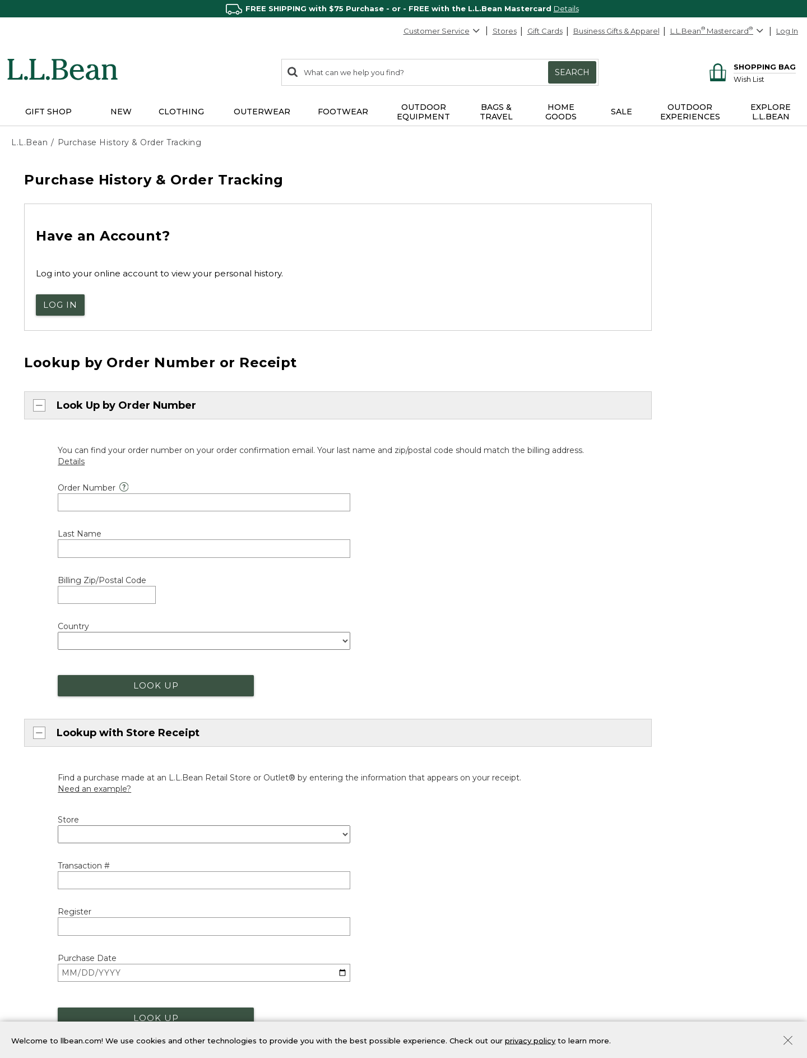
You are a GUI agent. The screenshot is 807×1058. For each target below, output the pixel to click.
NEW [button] (121, 112)
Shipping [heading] (231, 686)
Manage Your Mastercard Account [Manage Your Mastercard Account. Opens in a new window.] (274, 1016)
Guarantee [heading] (235, 752)
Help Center (45, 786)
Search (572, 72)
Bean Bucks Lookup (249, 996)
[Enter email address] (679, 1008)
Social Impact (641, 730)
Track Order (453, 709)
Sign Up (767, 1007)
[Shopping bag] (751, 66)
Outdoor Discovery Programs (64, 977)
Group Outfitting (444, 911)
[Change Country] (758, 660)
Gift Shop (431, 977)
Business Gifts (438, 872)
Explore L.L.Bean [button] (770, 112)
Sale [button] (621, 112)
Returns (226, 791)
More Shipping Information (261, 724)
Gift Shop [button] (48, 112)
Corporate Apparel (448, 892)
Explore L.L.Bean (646, 710)
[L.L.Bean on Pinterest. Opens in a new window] (636, 827)
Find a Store (436, 770)
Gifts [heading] (424, 959)
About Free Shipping (250, 705)
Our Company (641, 769)
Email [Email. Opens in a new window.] (33, 764)
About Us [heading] (636, 692)
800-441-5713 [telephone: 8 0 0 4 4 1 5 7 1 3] (373, 596)
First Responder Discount (258, 856)
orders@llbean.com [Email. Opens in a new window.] (161, 596)
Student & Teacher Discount (263, 895)
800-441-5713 (46, 706)
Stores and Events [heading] (453, 751)
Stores (505, 30)
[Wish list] (765, 79)
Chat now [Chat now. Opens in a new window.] (43, 596)
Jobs (624, 788)
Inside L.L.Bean (643, 749)
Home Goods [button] (561, 112)
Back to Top (37, 658)
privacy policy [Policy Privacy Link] (530, 1040)
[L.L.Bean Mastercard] (718, 31)
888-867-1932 (102, 725)
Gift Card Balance (446, 1016)
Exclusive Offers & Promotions (266, 915)
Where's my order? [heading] (454, 686)
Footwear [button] (343, 112)
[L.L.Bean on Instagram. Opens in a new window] (652, 827)
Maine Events (438, 789)
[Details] (71, 454)
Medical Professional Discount (267, 837)
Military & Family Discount (258, 876)
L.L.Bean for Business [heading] (460, 854)
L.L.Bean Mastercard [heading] (262, 958)
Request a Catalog (650, 807)
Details (566, 8)
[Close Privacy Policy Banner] (788, 1041)
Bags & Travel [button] (496, 112)
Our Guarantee (239, 771)
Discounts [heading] (234, 819)
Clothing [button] (181, 112)
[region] (403, 8)
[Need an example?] (94, 533)
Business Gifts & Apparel (616, 30)
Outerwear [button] (262, 112)
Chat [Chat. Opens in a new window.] (32, 744)
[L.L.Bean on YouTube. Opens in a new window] (669, 827)
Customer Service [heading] (51, 686)
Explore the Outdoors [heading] (57, 959)
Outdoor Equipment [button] (423, 112)
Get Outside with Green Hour (67, 996)
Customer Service (442, 30)
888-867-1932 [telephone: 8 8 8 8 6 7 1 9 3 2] (493, 596)
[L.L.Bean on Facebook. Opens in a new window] (620, 827)
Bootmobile (436, 809)
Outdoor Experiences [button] (690, 112)
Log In (787, 30)
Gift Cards (545, 30)
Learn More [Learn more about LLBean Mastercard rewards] (233, 977)
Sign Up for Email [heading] (652, 959)
